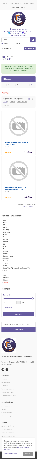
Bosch (5, 222)
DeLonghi (6, 230)
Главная (5, 3)
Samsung (6, 258)
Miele (5, 249)
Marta (5, 246)
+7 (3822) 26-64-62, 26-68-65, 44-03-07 (18, 31)
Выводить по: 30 (27, 206)
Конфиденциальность (9, 396)
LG (4, 244)
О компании (18, 3)
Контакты (25, 3)
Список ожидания (7, 416)
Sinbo (5, 266)
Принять (28, 454)
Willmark (6, 278)
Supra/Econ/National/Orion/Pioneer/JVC (16, 268)
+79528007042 (14, 33)
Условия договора (7, 389)
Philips (5, 254)
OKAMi (5, 251)
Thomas (6, 273)
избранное (6, 48)
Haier (5, 234)
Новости (32, 3)
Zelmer (33, 85)
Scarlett (5, 261)
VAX (4, 275)
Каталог (11, 3)
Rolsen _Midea (8, 256)
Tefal (5, 270)
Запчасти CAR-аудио (8, 426)
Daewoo (6, 227)
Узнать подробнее (10, 454)
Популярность (18, 99)
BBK (4, 220)
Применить (18, 314)
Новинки (6, 105)
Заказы (3, 409)
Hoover (5, 237)
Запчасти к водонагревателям (8, 433)
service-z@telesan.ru (20, 35)
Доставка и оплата (7, 392)
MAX (24, 33)
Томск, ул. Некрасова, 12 (20, 29)
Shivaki (5, 263)
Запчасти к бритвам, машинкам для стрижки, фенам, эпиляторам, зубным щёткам (8, 429)
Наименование (22, 102)
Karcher (5, 242)
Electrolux (6, 232)
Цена (5, 102)
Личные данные (6, 406)
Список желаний (7, 413)
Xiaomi (5, 280)
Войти (23, 7)
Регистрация (15, 7)
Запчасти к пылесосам (23, 85)
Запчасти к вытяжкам (8, 436)
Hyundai (6, 239)
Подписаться (18, 329)
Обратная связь (29, 48)
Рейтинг (12, 102)
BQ (4, 225)
